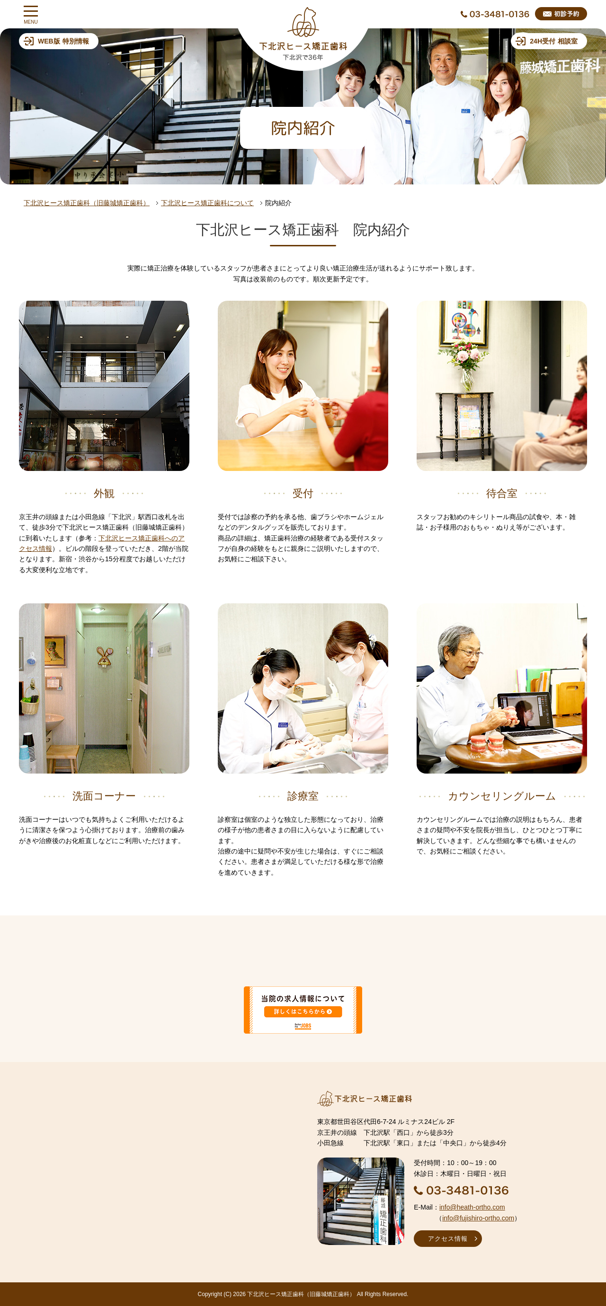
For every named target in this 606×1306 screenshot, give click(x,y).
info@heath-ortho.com (472, 1207)
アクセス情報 (448, 1238)
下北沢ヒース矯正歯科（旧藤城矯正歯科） (87, 203)
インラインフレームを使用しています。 (154, 1166)
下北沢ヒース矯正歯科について (207, 203)
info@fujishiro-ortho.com (478, 1218)
